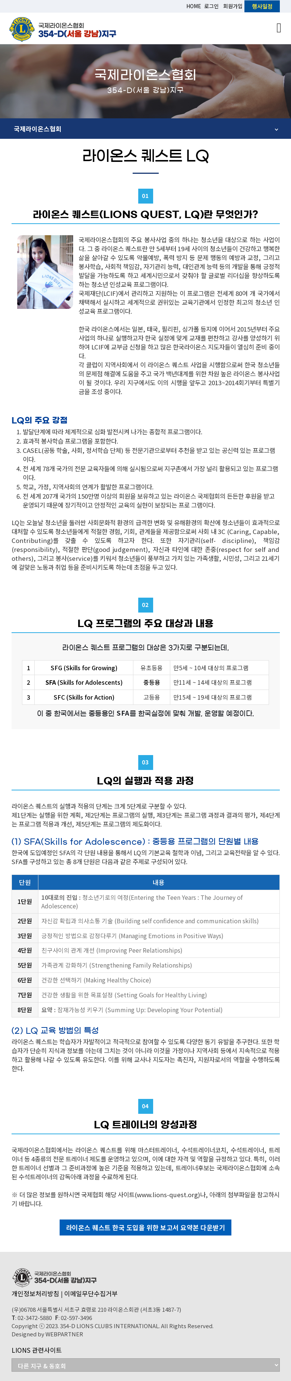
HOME (193, 6)
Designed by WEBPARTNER (47, 1334)
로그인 (211, 6)
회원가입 (233, 6)
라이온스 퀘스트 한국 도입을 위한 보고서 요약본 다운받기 (145, 1227)
